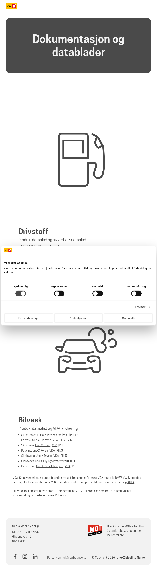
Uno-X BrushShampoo (49, 466)
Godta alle (128, 318)
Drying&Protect (53, 461)
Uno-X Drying (44, 456)
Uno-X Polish (40, 450)
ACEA (130, 482)
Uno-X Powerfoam (50, 435)
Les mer (140, 306)
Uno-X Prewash (41, 440)
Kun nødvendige (28, 318)
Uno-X (39, 461)
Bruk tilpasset (78, 318)
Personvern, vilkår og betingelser (67, 557)
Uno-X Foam (42, 445)
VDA (66, 435)
